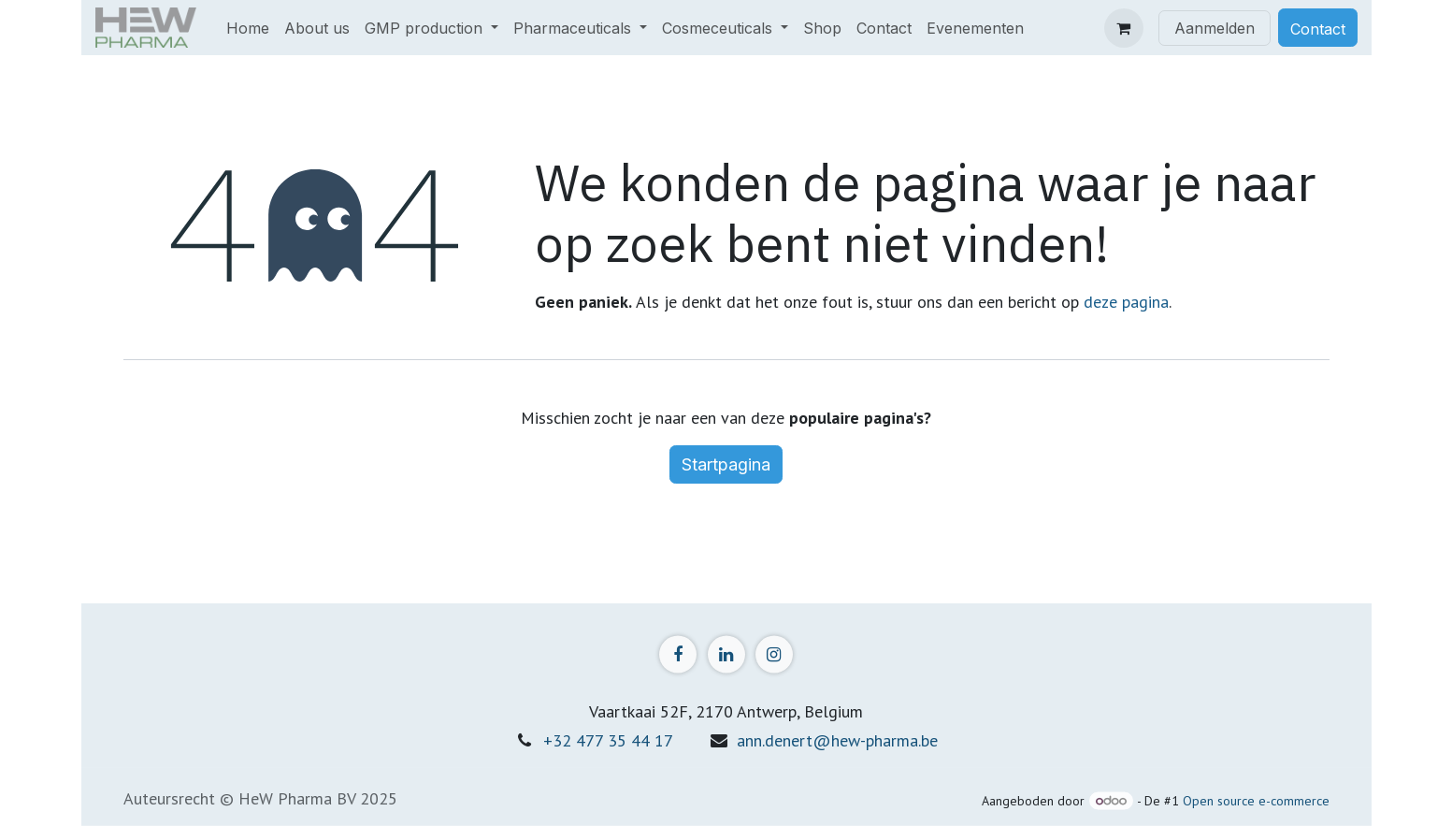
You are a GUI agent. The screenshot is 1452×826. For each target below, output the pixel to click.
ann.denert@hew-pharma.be (837, 740)
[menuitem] (248, 28)
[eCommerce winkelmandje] (1123, 28)
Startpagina (726, 464)
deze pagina (1126, 301)
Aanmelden (1214, 28)
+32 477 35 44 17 (608, 740)
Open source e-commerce (1256, 800)
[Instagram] (774, 654)
